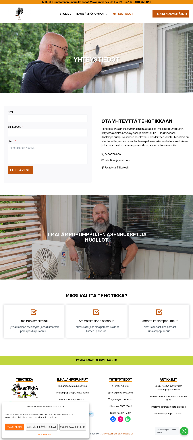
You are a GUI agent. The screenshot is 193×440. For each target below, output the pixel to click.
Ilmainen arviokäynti (171, 14)
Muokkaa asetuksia (72, 426)
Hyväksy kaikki (14, 426)
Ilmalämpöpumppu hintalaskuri (72, 392)
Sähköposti (16, 127)
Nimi (12, 113)
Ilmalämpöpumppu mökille (168, 413)
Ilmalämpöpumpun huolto (72, 399)
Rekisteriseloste (43, 434)
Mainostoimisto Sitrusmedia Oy (117, 433)
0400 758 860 (142, 2)
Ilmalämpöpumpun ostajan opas (168, 406)
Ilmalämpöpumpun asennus (72, 385)
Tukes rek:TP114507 (120, 413)
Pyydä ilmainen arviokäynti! (96, 360)
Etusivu (65, 14)
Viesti (13, 142)
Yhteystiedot (122, 14)
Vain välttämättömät (41, 426)
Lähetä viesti (21, 171)
